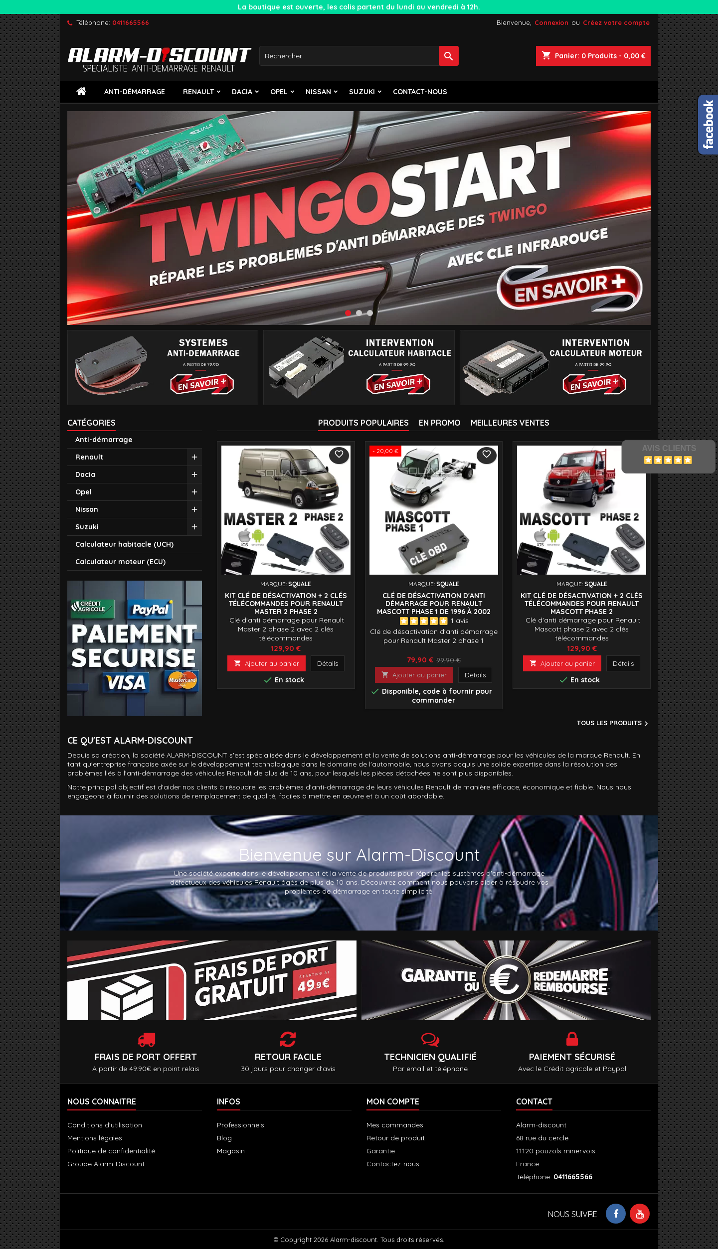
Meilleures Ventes (510, 423)
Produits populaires (363, 423)
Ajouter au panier (266, 663)
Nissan (318, 91)
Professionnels (240, 1124)
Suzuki (362, 91)
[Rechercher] (359, 56)
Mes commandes (394, 1124)
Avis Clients (669, 448)
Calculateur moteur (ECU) (120, 561)
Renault (198, 91)
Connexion (551, 22)
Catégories (91, 423)
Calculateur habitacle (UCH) (124, 544)
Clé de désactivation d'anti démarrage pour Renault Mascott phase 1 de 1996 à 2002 (434, 603)
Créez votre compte (616, 22)
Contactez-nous (392, 1163)
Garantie (380, 1150)
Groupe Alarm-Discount (106, 1163)
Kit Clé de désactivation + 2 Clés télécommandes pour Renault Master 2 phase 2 (286, 603)
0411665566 (130, 22)
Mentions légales (94, 1137)
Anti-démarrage (134, 91)
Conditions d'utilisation (104, 1124)
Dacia (242, 91)
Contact (534, 1101)
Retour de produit (395, 1137)
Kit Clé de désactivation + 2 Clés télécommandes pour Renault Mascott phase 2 (582, 603)
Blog (224, 1137)
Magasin (231, 1150)
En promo (440, 423)
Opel (279, 91)
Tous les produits (614, 723)
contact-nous (420, 91)
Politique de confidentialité (111, 1150)
